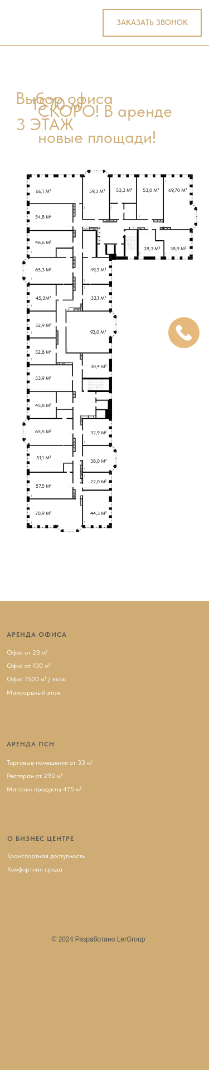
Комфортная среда (34, 869)
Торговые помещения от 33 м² (50, 762)
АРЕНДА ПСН (31, 744)
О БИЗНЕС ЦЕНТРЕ (40, 839)
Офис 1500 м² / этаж (36, 679)
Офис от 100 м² (28, 666)
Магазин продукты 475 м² (44, 789)
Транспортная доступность (46, 856)
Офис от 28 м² (27, 652)
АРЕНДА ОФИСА (37, 634)
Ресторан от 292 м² (34, 776)
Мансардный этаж (34, 692)
